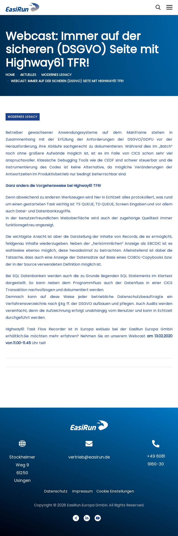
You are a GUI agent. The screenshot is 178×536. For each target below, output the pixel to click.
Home (10, 74)
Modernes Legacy (56, 74)
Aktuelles (28, 74)
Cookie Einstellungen (115, 491)
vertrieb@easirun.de (89, 457)
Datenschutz (57, 491)
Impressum (82, 491)
